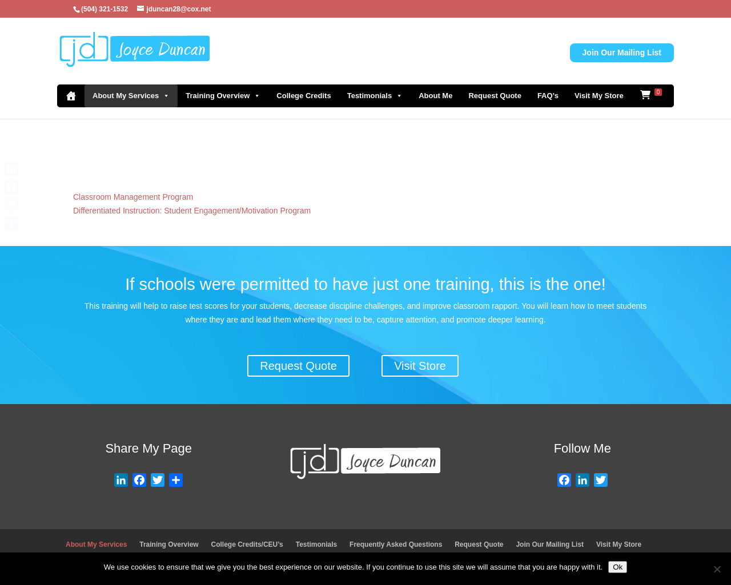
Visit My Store (599, 95)
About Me (435, 95)
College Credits (303, 95)
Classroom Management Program (133, 196)
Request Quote (494, 95)
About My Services (131, 95)
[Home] (71, 95)
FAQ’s (548, 95)
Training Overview (223, 95)
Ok (617, 567)
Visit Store (420, 366)
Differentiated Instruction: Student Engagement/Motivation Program (192, 210)
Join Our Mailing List (622, 52)
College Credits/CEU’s (247, 544)
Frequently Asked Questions (396, 544)
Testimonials (375, 95)
